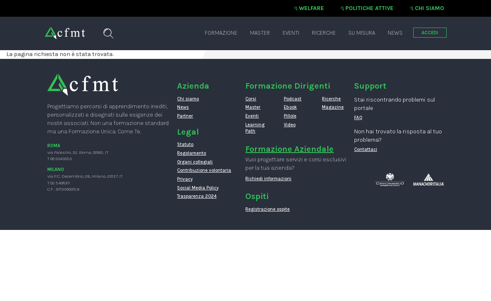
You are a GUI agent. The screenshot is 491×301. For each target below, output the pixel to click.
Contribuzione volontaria (204, 170)
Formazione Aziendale (289, 149)
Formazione (221, 32)
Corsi (250, 99)
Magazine (333, 107)
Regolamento (191, 153)
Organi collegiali (195, 162)
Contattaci (365, 149)
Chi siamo (429, 8)
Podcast (292, 99)
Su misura (361, 32)
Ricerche (324, 32)
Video (290, 125)
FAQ (358, 117)
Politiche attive (369, 8)
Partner (185, 116)
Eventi (291, 32)
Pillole (290, 116)
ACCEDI (430, 33)
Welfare (311, 8)
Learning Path (255, 128)
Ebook (290, 107)
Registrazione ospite (267, 209)
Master (260, 32)
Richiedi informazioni (268, 178)
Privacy (185, 179)
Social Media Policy (198, 188)
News (395, 32)
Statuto (185, 144)
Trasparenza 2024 (196, 196)
